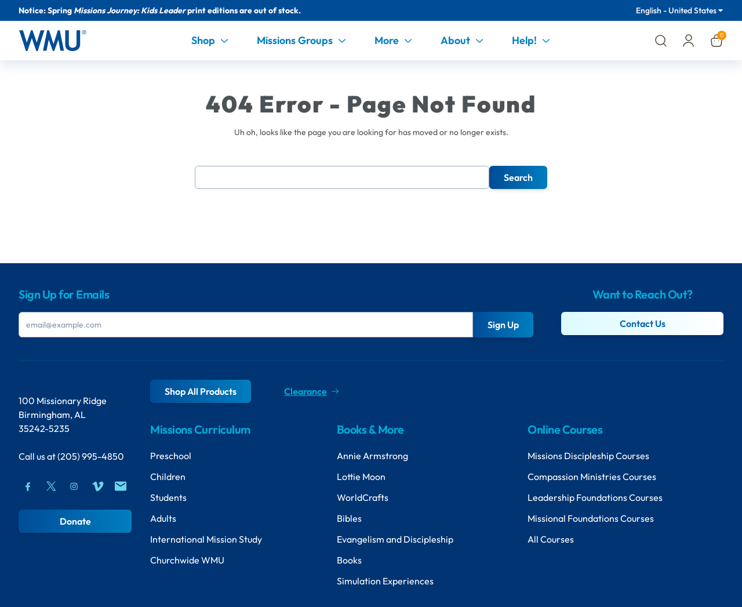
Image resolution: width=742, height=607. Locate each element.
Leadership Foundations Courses (595, 497)
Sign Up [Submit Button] (503, 324)
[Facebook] (28, 486)
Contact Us (642, 323)
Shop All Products (201, 391)
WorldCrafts (362, 497)
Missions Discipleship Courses (588, 455)
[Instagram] (74, 486)
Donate (75, 521)
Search (518, 177)
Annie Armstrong (372, 455)
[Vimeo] (97, 486)
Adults (163, 518)
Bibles (349, 518)
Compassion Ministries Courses (592, 476)
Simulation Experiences (385, 581)
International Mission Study (206, 539)
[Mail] (120, 486)
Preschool (170, 455)
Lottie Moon (361, 476)
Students (168, 497)
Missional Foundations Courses (591, 518)
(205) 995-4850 (90, 456)
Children (168, 476)
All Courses (551, 539)
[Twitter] (51, 486)
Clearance (311, 391)
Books (349, 560)
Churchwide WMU (187, 560)
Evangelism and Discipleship (395, 539)
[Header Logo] (52, 41)
